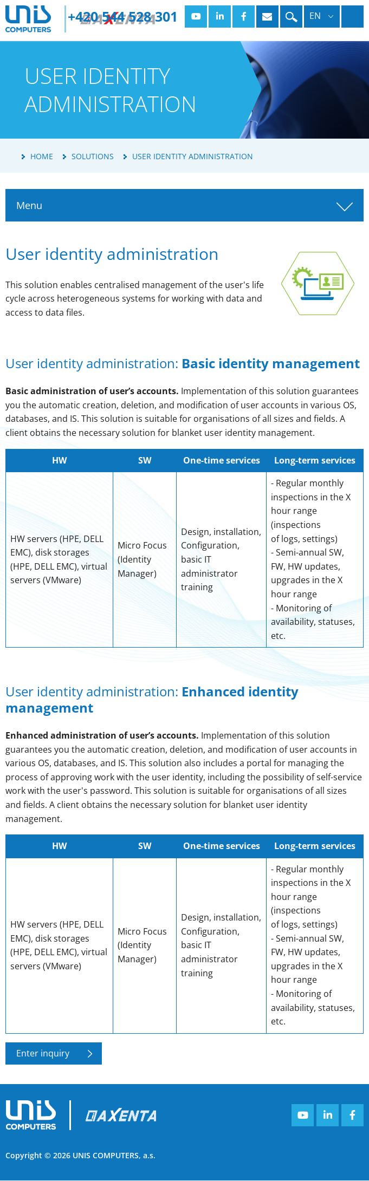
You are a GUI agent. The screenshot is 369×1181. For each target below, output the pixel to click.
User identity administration (192, 156)
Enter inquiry (42, 1053)
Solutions (93, 156)
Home (41, 156)
